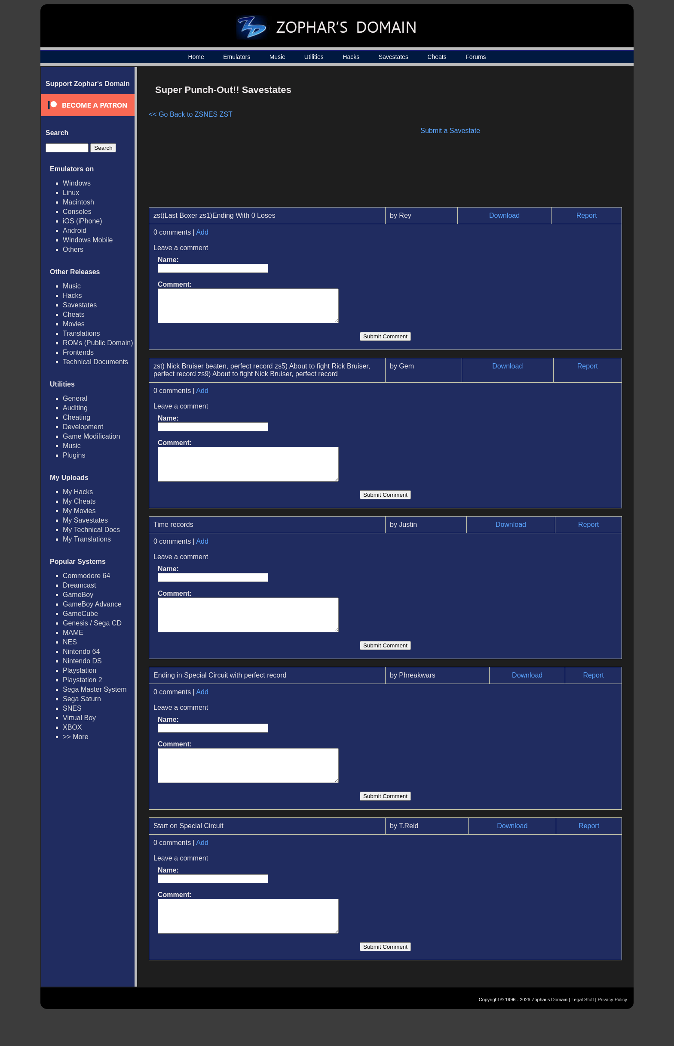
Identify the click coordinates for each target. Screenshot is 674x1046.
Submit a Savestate (450, 130)
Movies (74, 324)
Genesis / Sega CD (92, 623)
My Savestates (85, 520)
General (75, 398)
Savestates (393, 56)
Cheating (76, 417)
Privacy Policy (612, 1031)
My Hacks (78, 491)
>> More (76, 736)
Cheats (436, 56)
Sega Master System (95, 689)
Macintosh (78, 202)
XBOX (72, 727)
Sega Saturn (82, 698)
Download (504, 215)
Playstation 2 (82, 680)
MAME (73, 632)
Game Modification (91, 436)
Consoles (77, 211)
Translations (81, 333)
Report (586, 215)
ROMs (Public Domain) (98, 343)
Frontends (78, 352)
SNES (72, 708)
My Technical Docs (91, 529)
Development (83, 426)
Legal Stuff (582, 1031)
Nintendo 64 (81, 651)
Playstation (79, 670)
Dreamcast (79, 585)
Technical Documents (95, 361)
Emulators (236, 56)
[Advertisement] (548, 140)
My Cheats (79, 501)
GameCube (80, 613)
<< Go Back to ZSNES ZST (191, 114)
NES (70, 642)
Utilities (314, 56)
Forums (476, 56)
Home (196, 56)
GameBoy (78, 594)
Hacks (351, 56)
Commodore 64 (86, 575)
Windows (77, 183)
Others (73, 249)
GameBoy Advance (92, 604)
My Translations (87, 539)
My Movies (79, 510)
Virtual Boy (79, 717)
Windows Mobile (88, 240)
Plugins (74, 455)
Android (74, 230)
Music (277, 56)
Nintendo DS (82, 661)
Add (202, 232)
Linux (71, 192)
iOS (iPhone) (82, 221)
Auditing (75, 408)
